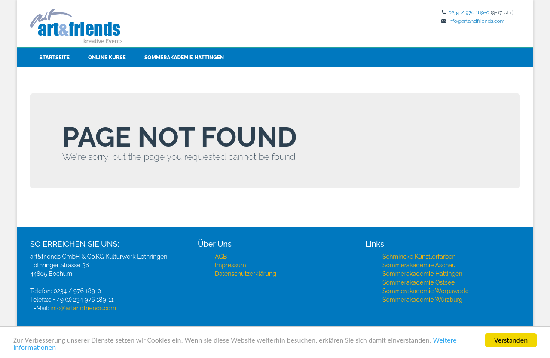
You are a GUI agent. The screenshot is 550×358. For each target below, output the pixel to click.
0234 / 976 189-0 (469, 12)
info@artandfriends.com (477, 21)
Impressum (230, 265)
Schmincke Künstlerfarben (419, 256)
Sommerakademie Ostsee (418, 282)
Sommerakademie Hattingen (184, 58)
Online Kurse (107, 58)
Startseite (55, 58)
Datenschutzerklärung (245, 273)
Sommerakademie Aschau (418, 265)
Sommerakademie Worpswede (425, 291)
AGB (221, 256)
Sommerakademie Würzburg (422, 299)
